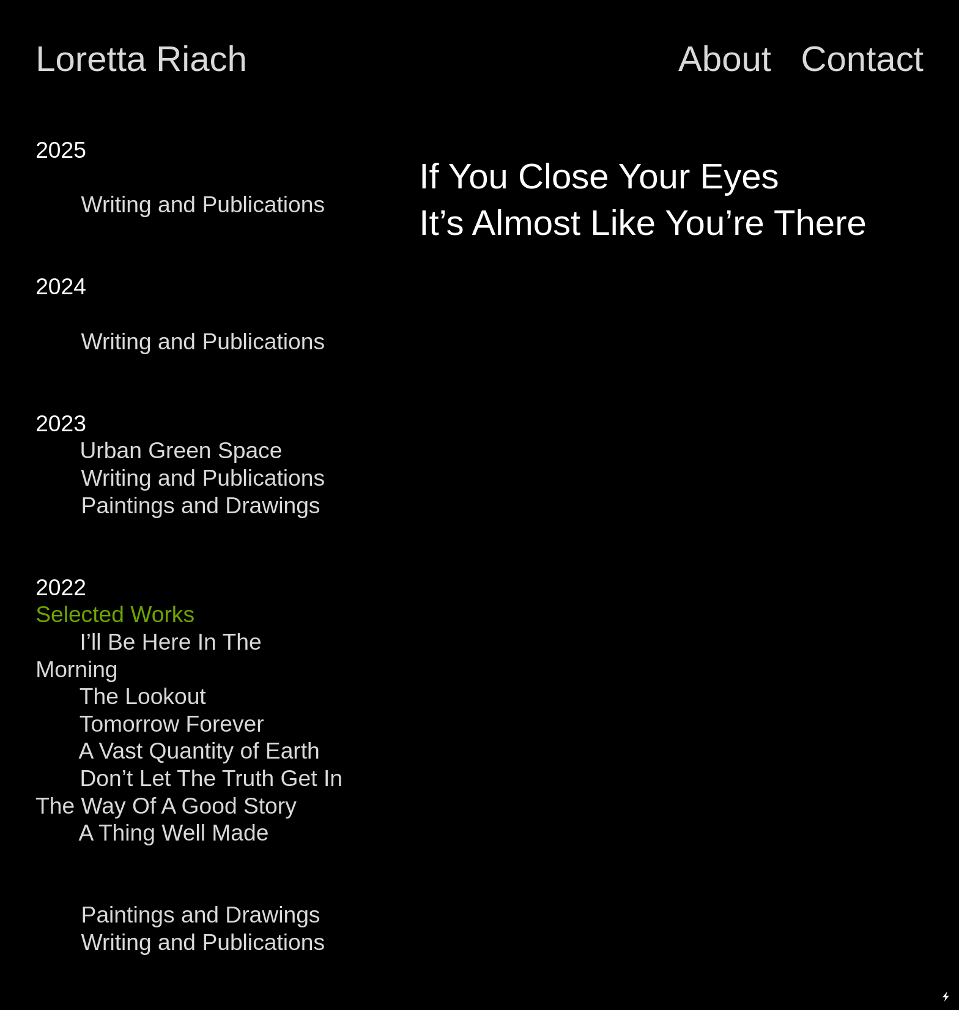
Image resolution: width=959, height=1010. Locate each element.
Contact (862, 58)
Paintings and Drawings (204, 505)
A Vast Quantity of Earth (198, 750)
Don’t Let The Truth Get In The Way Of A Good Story (188, 792)
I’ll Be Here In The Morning (148, 655)
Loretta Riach (141, 58)
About (729, 58)
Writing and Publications (206, 204)
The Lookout (136, 696)
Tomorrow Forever (172, 724)
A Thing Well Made (173, 832)
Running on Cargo (946, 944)
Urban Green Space (158, 450)
